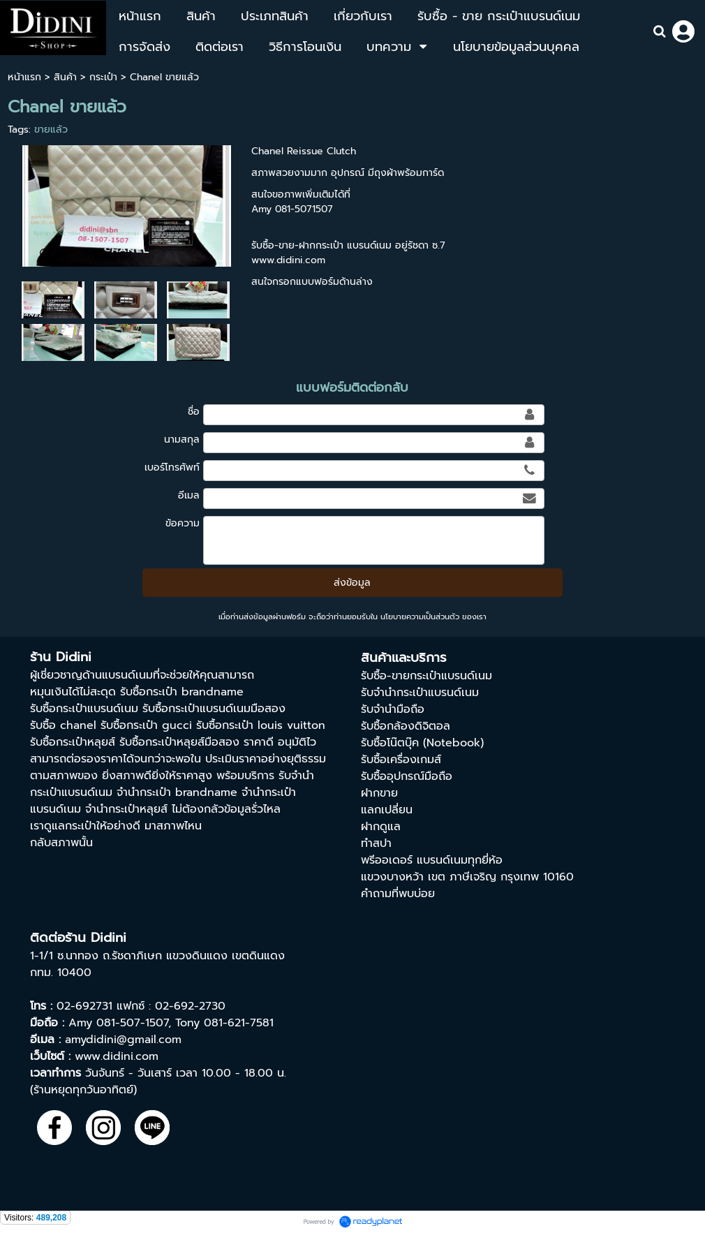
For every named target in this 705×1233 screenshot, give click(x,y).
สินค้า (65, 77)
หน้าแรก (24, 77)
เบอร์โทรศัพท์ (172, 467)
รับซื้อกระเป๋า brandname (182, 692)
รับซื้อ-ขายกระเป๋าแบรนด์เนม (426, 675)
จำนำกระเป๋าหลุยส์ (126, 809)
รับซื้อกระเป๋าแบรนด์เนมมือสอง (213, 708)
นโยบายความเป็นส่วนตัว (419, 617)
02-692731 (84, 1006)
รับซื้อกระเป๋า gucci (146, 725)
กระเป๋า (103, 77)
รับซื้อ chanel (63, 725)
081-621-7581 (239, 1022)
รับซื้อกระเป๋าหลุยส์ (72, 742)
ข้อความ (182, 523)
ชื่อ (194, 411)
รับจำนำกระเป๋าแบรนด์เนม (420, 692)
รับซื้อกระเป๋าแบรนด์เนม (84, 708)
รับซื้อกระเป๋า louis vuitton (260, 725)
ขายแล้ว (51, 129)
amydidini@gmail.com (123, 1039)
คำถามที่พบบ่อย (398, 893)
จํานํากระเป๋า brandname (177, 792)
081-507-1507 (132, 1022)
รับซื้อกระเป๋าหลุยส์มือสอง (179, 742)
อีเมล (189, 495)
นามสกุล (182, 439)
